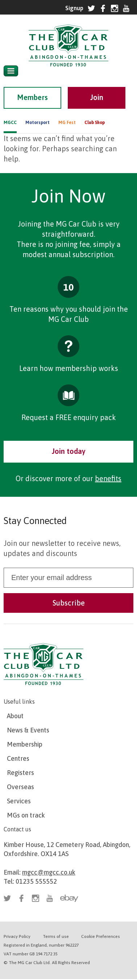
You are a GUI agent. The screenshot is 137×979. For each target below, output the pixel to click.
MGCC (10, 122)
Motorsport (37, 122)
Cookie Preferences (100, 936)
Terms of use (56, 936)
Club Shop (94, 122)
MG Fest (67, 122)
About (15, 715)
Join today (69, 451)
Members (32, 97)
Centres (18, 758)
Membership (24, 744)
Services (19, 801)
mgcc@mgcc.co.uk (48, 872)
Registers (20, 772)
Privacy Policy (17, 936)
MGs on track (26, 815)
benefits (108, 478)
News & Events (28, 730)
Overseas (20, 786)
